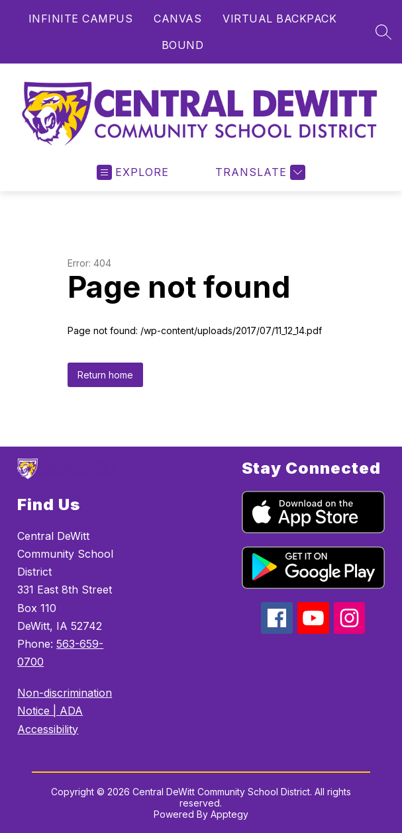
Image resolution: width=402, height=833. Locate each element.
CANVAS (177, 18)
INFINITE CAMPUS (80, 18)
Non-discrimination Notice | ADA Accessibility (64, 710)
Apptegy (229, 814)
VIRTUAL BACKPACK (279, 18)
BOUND (183, 45)
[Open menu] (133, 172)
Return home (105, 374)
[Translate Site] (258, 172)
